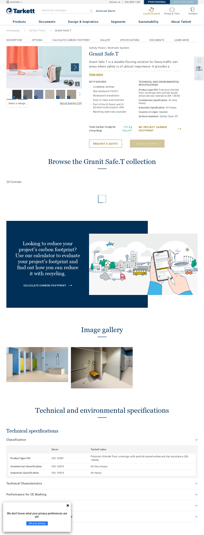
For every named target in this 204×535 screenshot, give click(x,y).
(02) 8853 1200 (132, 2)
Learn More (181, 40)
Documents (156, 40)
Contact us (115, 2)
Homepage (13, 30)
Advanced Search (106, 11)
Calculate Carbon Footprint (71, 40)
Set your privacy (37, 523)
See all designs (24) (71, 103)
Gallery (105, 40)
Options (37, 40)
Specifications (129, 40)
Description (14, 40)
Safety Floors (37, 30)
